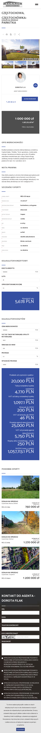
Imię (3, 609)
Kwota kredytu (8, 268)
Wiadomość (6, 642)
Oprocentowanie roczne (12, 285)
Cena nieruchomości (10, 327)
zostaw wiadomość (30, 99)
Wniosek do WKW (8, 345)
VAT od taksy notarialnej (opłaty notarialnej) (15, 336)
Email (4, 617)
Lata (3, 276)
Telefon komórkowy (10, 625)
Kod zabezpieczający (10, 633)
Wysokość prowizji (9, 361)
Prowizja (5, 353)
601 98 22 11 (11, 102)
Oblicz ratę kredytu (28, 127)
